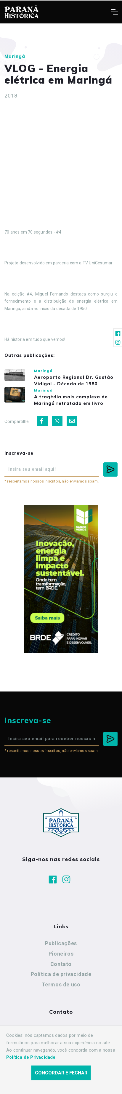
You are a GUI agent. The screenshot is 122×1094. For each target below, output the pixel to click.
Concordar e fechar (61, 1073)
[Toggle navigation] (114, 12)
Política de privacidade (61, 974)
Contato (61, 964)
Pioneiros (61, 954)
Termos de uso (61, 984)
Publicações (61, 943)
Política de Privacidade (31, 1057)
